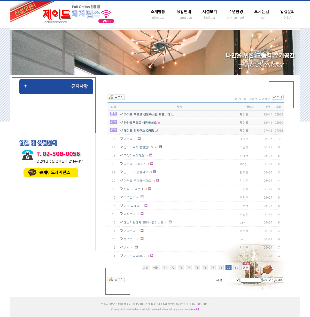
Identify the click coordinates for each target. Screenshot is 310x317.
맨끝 (245, 267)
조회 (279, 106)
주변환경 (235, 12)
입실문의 (287, 12)
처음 (145, 267)
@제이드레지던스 (54, 172)
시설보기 (209, 12)
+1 (135, 139)
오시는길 (261, 12)
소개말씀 (158, 12)
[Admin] (194, 309)
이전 (156, 267)
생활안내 (184, 12)
